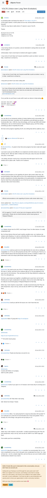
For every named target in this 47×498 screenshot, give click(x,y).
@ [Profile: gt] (2, 229)
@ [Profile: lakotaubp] (4, 332)
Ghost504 (6, 247)
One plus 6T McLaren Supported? (22, 208)
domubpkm (7, 171)
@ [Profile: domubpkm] (4, 194)
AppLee (9, 138)
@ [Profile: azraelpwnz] (4, 69)
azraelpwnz (7, 45)
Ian (5, 428)
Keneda (6, 67)
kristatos (6, 17)
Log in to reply (41, 11)
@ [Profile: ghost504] (4, 269)
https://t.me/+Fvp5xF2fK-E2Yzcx (9, 335)
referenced (14, 138)
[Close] (44, 466)
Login (10, 484)
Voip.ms (20, 450)
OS (3, 11)
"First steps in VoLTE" (30, 20)
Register (5, 484)
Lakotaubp (7, 299)
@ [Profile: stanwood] (4, 83)
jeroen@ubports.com (8, 93)
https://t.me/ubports (23, 318)
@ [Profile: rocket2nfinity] (6, 147)
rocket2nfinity (7, 115)
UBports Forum (15, 3)
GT (5, 144)
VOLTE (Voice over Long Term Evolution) (23, 69)
